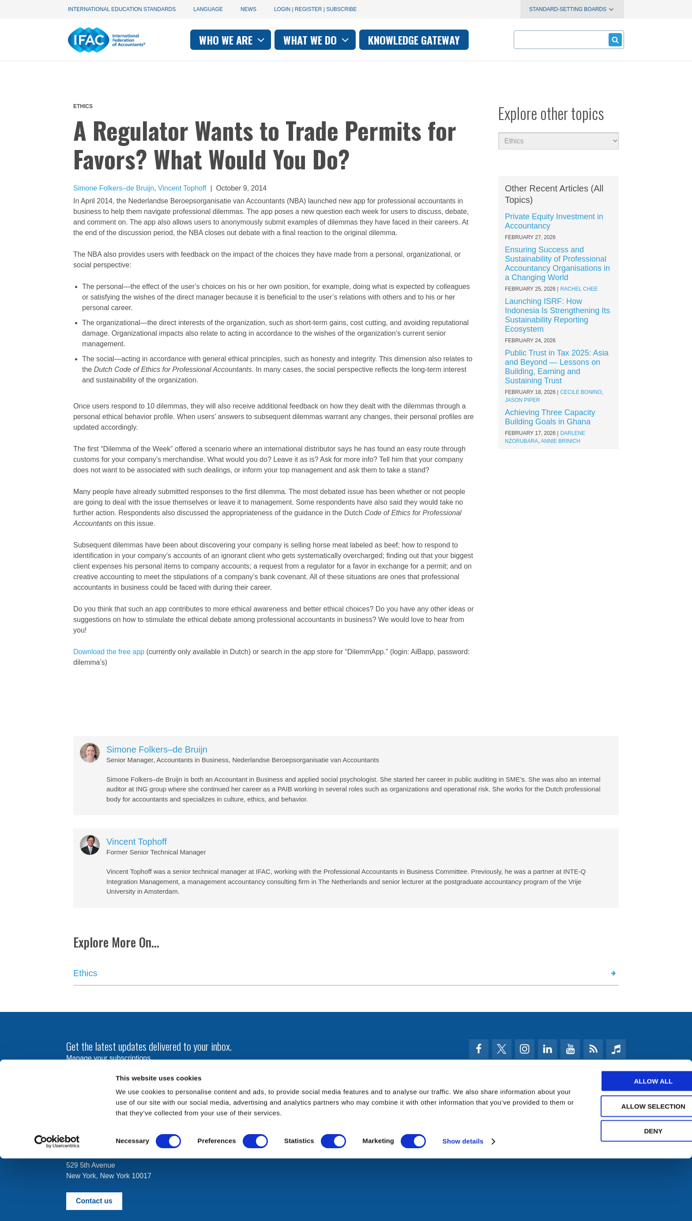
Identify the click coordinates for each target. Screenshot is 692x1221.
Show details (463, 1203)
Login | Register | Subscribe (315, 9)
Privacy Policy (156, 1112)
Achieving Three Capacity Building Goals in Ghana (550, 417)
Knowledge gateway (414, 40)
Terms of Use (98, 1112)
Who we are (233, 40)
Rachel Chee (579, 289)
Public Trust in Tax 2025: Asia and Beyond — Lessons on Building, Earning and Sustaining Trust (557, 366)
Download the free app (108, 651)
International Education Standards (122, 9)
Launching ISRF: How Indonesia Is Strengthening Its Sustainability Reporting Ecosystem (557, 315)
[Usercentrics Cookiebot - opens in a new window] (57, 1203)
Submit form (614, 39)
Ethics (83, 106)
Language (208, 9)
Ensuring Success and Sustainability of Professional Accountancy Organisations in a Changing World (557, 263)
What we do (317, 40)
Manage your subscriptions (108, 1058)
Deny (618, 1193)
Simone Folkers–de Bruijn (113, 188)
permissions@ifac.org (243, 1112)
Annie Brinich (560, 441)
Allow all (618, 1143)
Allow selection (619, 1168)
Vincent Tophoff (182, 188)
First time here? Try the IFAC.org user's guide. (138, 1079)
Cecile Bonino (581, 392)
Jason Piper (522, 400)
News (248, 9)
